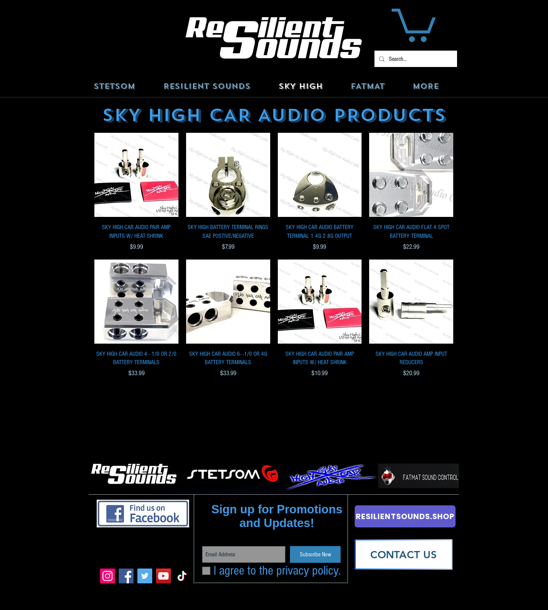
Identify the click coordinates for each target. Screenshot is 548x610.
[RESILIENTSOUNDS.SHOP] (405, 516)
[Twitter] (144, 576)
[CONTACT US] (403, 554)
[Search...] (415, 59)
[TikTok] (182, 576)
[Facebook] (126, 576)
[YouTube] (163, 576)
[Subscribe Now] (315, 554)
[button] (414, 23)
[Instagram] (107, 576)
